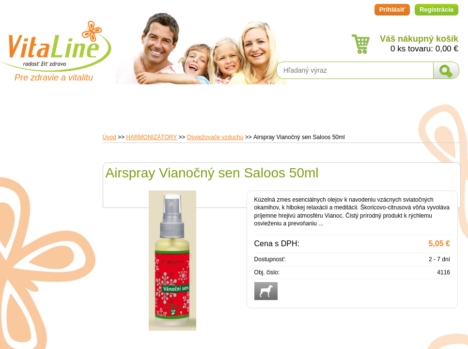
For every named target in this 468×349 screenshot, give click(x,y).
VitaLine (55, 41)
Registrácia (436, 9)
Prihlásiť (392, 9)
